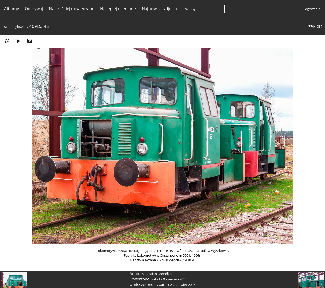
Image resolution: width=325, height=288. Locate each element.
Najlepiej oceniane (118, 8)
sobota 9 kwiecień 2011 (169, 279)
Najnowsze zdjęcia (159, 8)
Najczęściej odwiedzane (71, 8)
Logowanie (311, 8)
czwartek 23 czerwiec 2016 (175, 284)
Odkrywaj (34, 8)
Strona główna (15, 26)
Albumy (11, 8)
